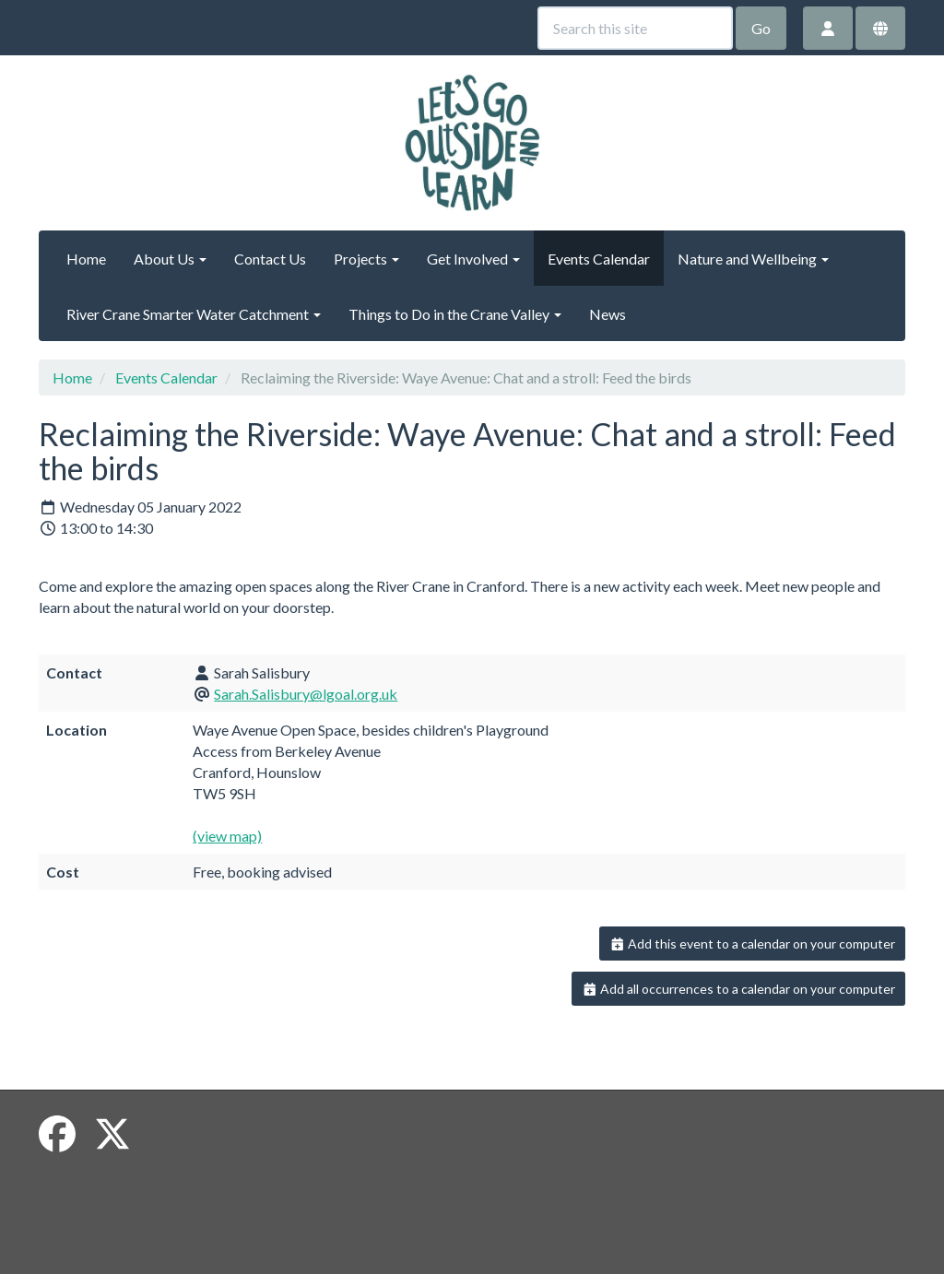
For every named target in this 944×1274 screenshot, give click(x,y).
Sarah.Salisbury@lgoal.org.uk (305, 693)
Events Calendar (599, 258)
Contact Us (270, 258)
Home (86, 258)
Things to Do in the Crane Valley (454, 314)
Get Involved (473, 258)
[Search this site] (635, 28)
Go (761, 28)
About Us (170, 258)
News (607, 314)
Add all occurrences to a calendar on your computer (739, 989)
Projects (366, 258)
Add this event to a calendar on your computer (752, 943)
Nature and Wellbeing (753, 258)
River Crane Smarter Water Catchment (193, 314)
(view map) (227, 835)
